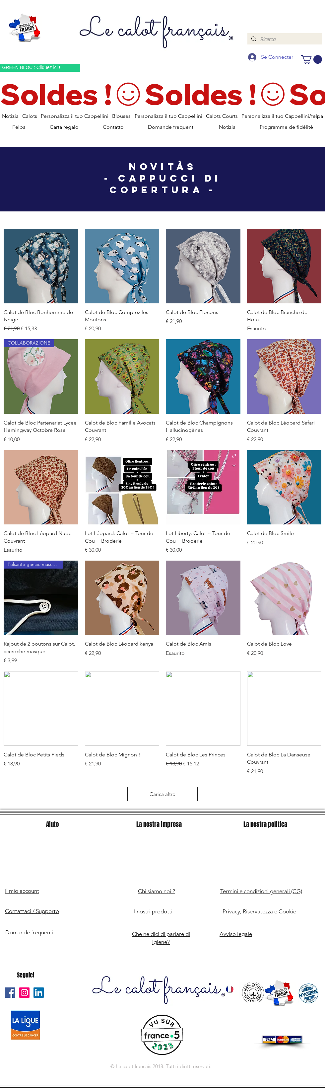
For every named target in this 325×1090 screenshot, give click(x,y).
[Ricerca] (284, 39)
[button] (311, 59)
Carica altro (162, 794)
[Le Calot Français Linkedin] (38, 992)
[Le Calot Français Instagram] (24, 992)
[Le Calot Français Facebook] (10, 992)
